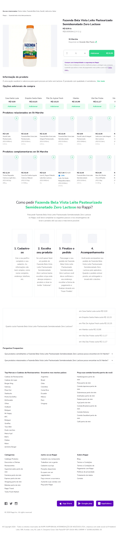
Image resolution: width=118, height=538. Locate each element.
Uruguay (44, 403)
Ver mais (101, 81)
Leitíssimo (48, 11)
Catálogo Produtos (11, 459)
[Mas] (85, 53)
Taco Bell (8, 427)
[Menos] (67, 53)
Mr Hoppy (8, 413)
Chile (43, 383)
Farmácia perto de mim (13, 475)
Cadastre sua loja (47, 466)
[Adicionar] (16, 118)
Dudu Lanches (10, 430)
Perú (42, 400)
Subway (8, 387)
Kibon (7, 443)
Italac (54, 11)
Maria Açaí (8, 433)
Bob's (7, 437)
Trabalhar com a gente (49, 462)
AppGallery (105, 503)
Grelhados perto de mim (86, 396)
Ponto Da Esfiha (10, 397)
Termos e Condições (84, 462)
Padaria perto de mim (85, 399)
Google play (85, 503)
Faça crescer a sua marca (50, 478)
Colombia (44, 387)
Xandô (42, 11)
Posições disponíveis (48, 469)
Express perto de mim (12, 478)
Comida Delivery (83, 412)
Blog (78, 459)
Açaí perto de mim (83, 402)
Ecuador (44, 393)
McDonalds (9, 400)
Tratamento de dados (85, 475)
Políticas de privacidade (85, 472)
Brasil (43, 380)
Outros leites (22, 11)
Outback (8, 407)
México (43, 397)
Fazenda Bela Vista (33, 11)
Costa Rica (45, 390)
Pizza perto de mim (84, 383)
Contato (80, 478)
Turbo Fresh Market (12, 492)
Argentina (44, 377)
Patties (7, 440)
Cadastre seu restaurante (50, 459)
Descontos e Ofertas (12, 462)
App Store (65, 503)
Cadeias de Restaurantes (14, 377)
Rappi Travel (9, 488)
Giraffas (7, 423)
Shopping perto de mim (13, 482)
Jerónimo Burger (10, 447)
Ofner (7, 403)
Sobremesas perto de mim (86, 392)
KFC (6, 417)
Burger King (9, 383)
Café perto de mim (84, 422)
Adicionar (12, 106)
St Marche (73, 39)
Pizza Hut (8, 390)
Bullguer (8, 410)
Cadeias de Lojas (11, 380)
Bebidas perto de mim (13, 485)
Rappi (5, 15)
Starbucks (8, 393)
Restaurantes (10, 466)
